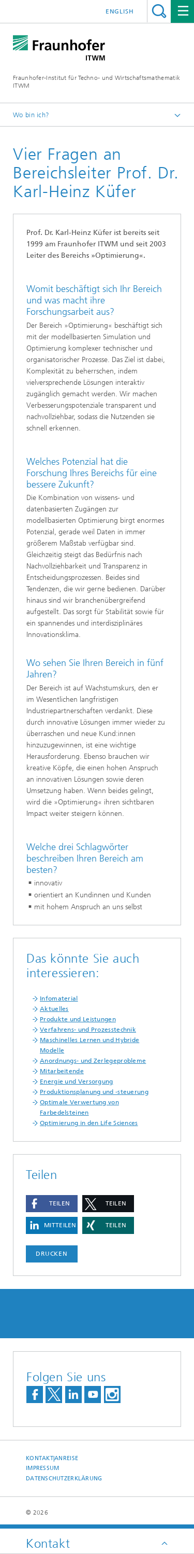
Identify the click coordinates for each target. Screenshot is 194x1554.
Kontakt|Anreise (52, 1458)
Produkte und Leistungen (78, 1019)
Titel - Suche (159, 11)
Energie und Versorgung (76, 1081)
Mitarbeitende (62, 1071)
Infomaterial (59, 998)
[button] (52, 1203)
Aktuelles (54, 1008)
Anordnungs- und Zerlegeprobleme (93, 1060)
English (120, 11)
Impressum (42, 1468)
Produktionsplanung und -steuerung (94, 1091)
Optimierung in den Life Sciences (89, 1123)
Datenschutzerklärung (64, 1478)
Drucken (52, 1253)
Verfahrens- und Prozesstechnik (88, 1029)
